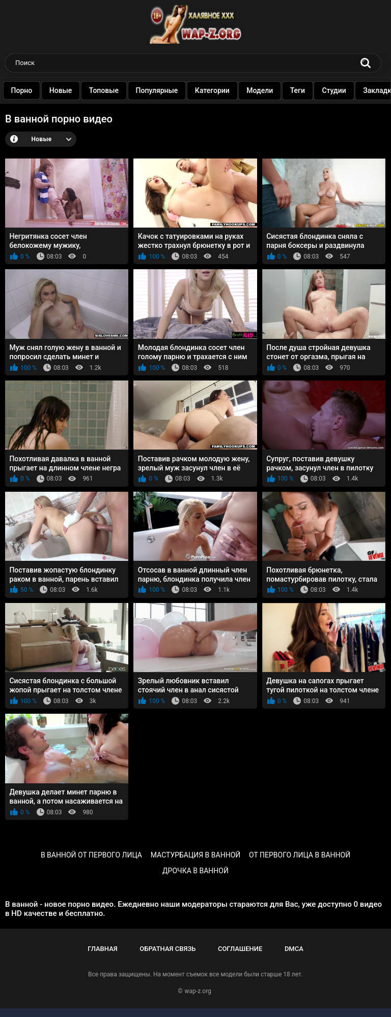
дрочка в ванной (195, 871)
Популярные (177, 90)
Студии (355, 90)
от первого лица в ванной (299, 855)
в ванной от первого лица (91, 855)
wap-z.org (198, 991)
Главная (103, 948)
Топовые (124, 90)
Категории (232, 90)
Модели (280, 90)
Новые (81, 90)
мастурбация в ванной (196, 855)
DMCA (294, 948)
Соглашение (240, 948)
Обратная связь (167, 948)
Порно (42, 90)
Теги (318, 90)
